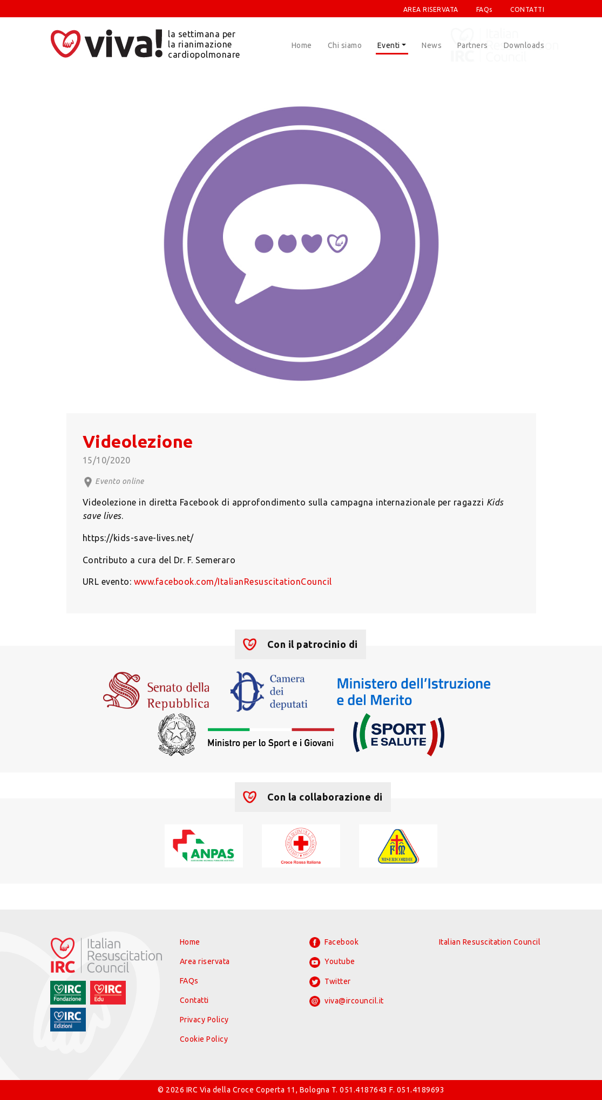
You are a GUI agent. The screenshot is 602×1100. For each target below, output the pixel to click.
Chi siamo (345, 45)
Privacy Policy (204, 1019)
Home (302, 45)
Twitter (330, 981)
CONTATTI (527, 9)
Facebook (334, 942)
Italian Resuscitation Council (490, 942)
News (432, 45)
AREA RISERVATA (430, 9)
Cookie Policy (204, 1039)
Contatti (194, 1000)
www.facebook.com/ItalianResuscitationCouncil (233, 581)
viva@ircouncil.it (346, 1001)
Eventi (388, 45)
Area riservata (205, 961)
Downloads (524, 45)
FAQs (484, 9)
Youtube (332, 962)
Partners (472, 45)
